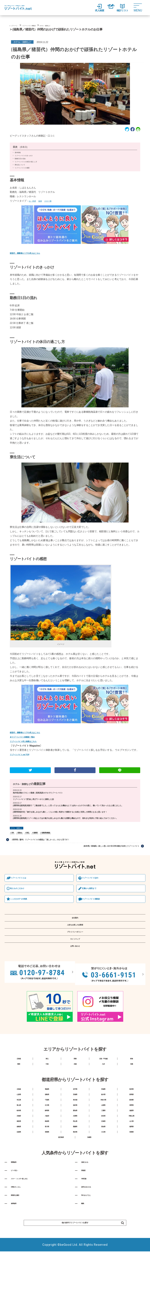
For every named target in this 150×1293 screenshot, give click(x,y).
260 (13, 840)
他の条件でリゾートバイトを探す (85, 1287)
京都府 (19, 1154)
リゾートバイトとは (22, 887)
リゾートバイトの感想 (22, 171)
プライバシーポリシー (75, 949)
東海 (131, 1081)
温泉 (43, 204)
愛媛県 (75, 1169)
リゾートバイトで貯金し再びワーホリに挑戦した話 (37, 801)
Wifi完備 (86, 1233)
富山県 (19, 1139)
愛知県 (75, 1147)
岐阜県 (19, 1147)
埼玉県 (19, 1131)
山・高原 (33, 204)
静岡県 (47, 1147)
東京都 (75, 1131)
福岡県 (131, 1169)
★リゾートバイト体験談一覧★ (26, 735)
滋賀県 (131, 1147)
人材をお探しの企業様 (75, 940)
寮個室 (85, 1222)
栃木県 (103, 1124)
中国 (47, 1089)
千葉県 (47, 1131)
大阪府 (47, 1154)
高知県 (103, 1169)
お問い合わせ (75, 969)
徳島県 (19, 1169)
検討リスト (122, 8)
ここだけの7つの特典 (23, 909)
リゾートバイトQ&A (94, 887)
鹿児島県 (60, 1185)
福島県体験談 (50, 840)
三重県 (103, 1147)
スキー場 (52, 204)
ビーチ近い (18, 1222)
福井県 (75, 1139)
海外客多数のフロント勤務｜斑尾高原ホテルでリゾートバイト (42, 794)
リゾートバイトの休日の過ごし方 (26, 165)
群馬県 (131, 1124)
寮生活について (20, 168)
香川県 (47, 1169)
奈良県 (103, 1154)
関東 (75, 1081)
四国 (75, 1089)
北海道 (19, 1081)
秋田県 (131, 1116)
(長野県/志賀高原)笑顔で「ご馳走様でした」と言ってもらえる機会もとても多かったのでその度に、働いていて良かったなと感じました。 (74, 810)
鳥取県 (19, 1162)
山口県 (131, 1162)
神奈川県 (103, 1131)
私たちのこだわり (21, 898)
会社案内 (75, 930)
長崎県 (47, 1177)
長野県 (131, 1139)
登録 (107, 8)
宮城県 (103, 1116)
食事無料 (16, 1264)
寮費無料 (16, 1212)
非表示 (24, 150)
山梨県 (103, 1139)
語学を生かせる (91, 1243)
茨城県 (75, 1124)
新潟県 (131, 1131)
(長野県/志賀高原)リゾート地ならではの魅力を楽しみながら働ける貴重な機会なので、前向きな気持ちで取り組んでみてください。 (74, 825)
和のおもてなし (91, 1254)
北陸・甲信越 (103, 1081)
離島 (84, 1264)
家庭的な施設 (19, 1254)
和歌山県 (131, 1154)
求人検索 (92, 8)
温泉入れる (88, 1212)
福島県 (38, 840)
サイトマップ (75, 959)
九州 (103, 1089)
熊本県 (75, 1177)
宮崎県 (131, 1177)
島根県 (47, 1162)
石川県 (47, 1139)
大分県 (103, 1177)
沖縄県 (89, 1185)
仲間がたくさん (20, 1243)
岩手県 (75, 1116)
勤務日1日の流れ (20, 162)
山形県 (19, 1124)
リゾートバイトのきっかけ (23, 158)
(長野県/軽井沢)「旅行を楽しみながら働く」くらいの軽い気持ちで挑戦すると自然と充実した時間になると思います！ (68, 818)
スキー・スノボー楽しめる (27, 1233)
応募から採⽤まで (92, 898)
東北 (29, 840)
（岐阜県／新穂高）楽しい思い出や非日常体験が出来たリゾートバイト (105, 854)
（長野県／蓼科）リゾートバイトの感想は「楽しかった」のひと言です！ (45, 847)
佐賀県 (19, 1177)
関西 (18, 1089)
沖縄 (131, 1089)
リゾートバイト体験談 (95, 909)
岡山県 (75, 1162)
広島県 (103, 1162)
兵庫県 (75, 1154)
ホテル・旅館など (25, 785)
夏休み (21, 840)
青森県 (47, 1116)
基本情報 (18, 155)
